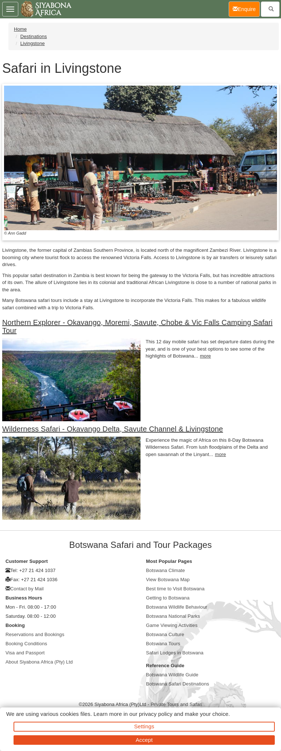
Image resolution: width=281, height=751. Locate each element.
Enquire (246, 8)
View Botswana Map (168, 579)
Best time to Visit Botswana (175, 588)
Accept (144, 740)
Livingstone (32, 43)
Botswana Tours (163, 643)
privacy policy (155, 714)
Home (20, 29)
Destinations (33, 36)
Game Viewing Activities (172, 625)
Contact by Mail (27, 588)
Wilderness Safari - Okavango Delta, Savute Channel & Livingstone (112, 429)
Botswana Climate (165, 570)
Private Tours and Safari (176, 704)
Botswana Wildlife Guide (172, 674)
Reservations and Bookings (34, 634)
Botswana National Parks (173, 616)
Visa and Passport (25, 652)
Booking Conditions (26, 643)
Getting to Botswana (168, 598)
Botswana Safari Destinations (177, 684)
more (205, 356)
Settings (144, 726)
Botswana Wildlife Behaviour (176, 607)
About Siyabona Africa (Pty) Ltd (39, 662)
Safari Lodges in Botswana (174, 652)
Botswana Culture (165, 634)
